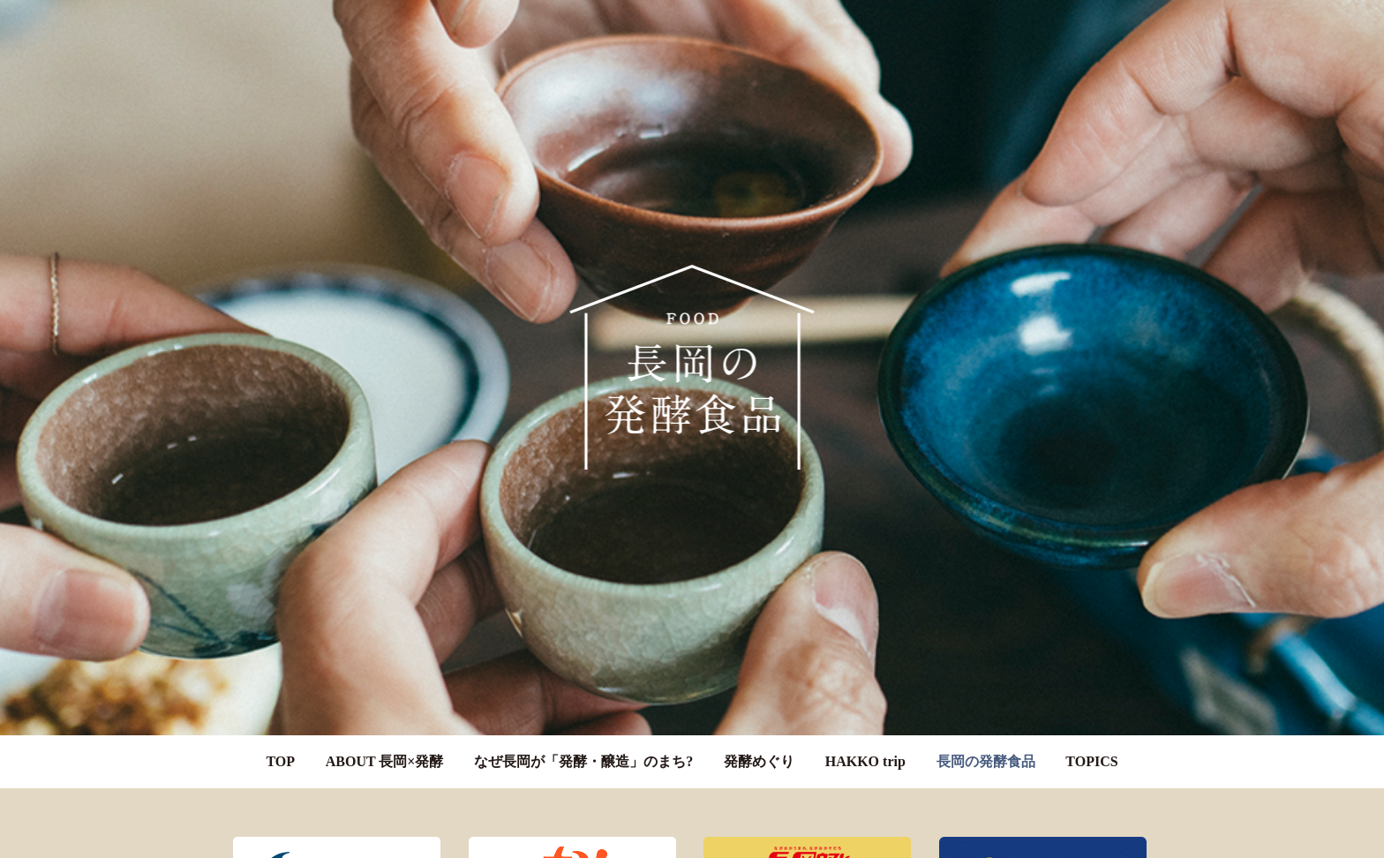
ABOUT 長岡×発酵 (385, 748)
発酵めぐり (759, 748)
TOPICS (1091, 748)
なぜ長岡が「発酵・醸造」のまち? (583, 748)
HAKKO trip (865, 748)
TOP (280, 748)
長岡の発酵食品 (985, 748)
